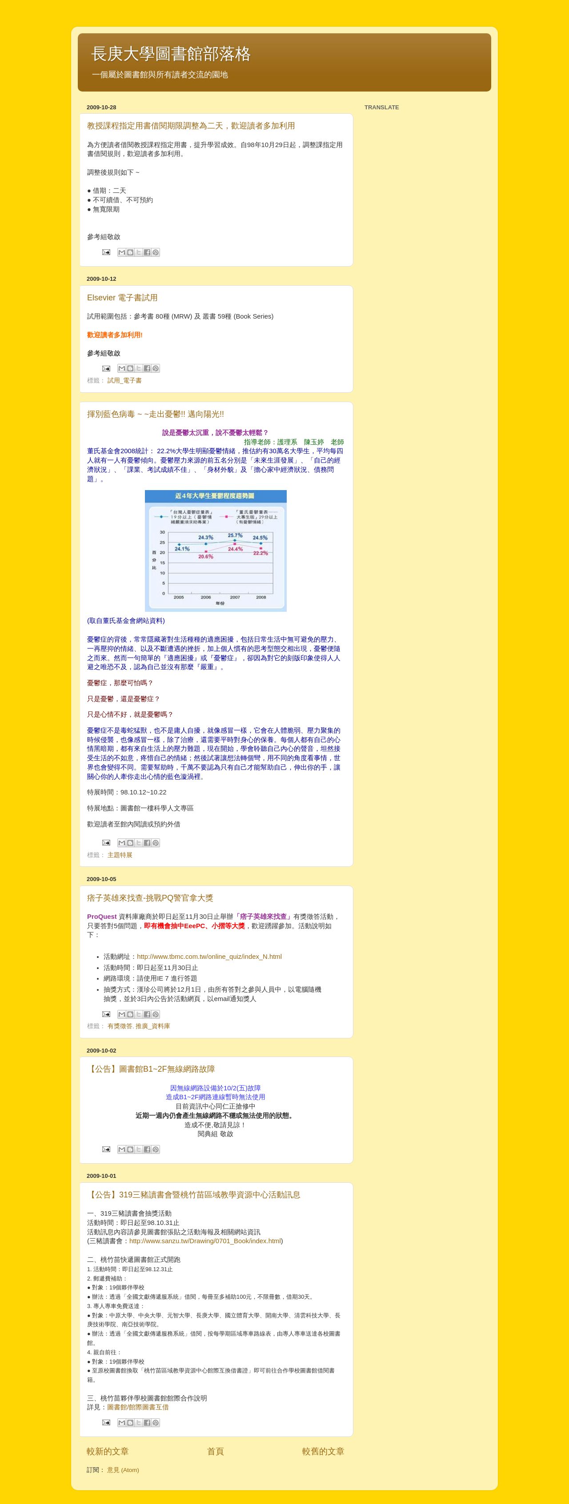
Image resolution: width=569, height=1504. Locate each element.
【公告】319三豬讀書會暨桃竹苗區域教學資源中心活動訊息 (194, 1194)
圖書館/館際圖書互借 (138, 1407)
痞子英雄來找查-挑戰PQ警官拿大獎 (150, 898)
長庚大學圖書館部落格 (171, 53)
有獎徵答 (120, 1026)
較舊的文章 (323, 1451)
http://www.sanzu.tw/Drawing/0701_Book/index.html (205, 1241)
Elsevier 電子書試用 (122, 297)
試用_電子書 (125, 380)
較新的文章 (108, 1451)
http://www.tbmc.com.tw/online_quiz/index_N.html (209, 956)
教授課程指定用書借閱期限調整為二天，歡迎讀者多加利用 (191, 125)
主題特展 (120, 855)
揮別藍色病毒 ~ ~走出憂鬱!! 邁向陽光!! (155, 414)
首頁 (215, 1451)
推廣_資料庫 (153, 1026)
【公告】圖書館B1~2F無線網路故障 (151, 1069)
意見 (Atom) (123, 1470)
